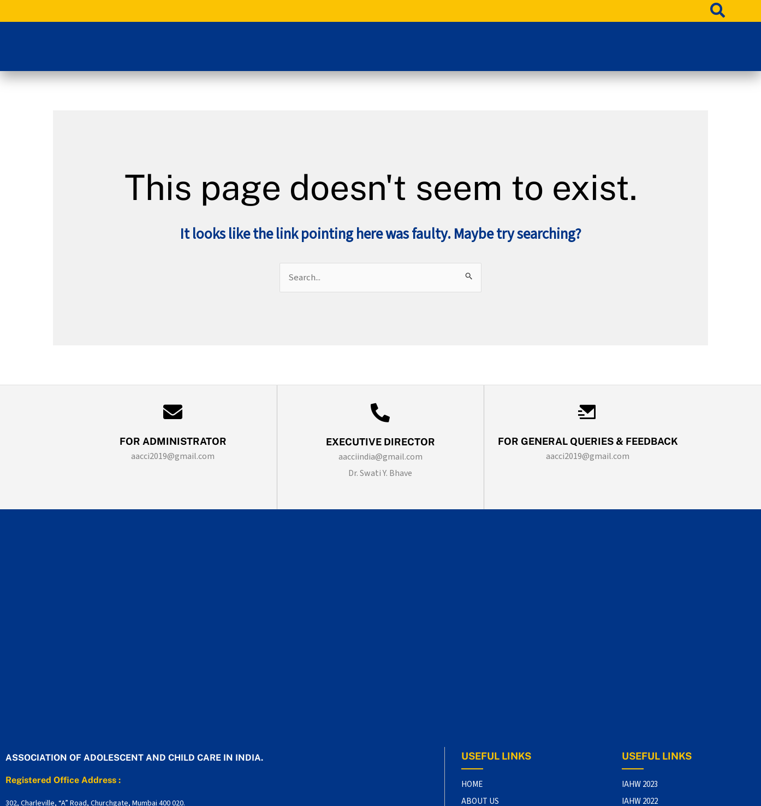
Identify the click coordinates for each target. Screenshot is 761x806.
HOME (472, 650)
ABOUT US (480, 667)
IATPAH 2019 (643, 719)
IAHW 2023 (640, 650)
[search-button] (717, 10)
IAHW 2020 (640, 702)
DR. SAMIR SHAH (628, 792)
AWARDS (476, 719)
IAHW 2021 (640, 685)
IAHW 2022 (640, 667)
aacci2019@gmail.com (173, 457)
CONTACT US (484, 685)
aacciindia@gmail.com (380, 458)
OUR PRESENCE (488, 702)
